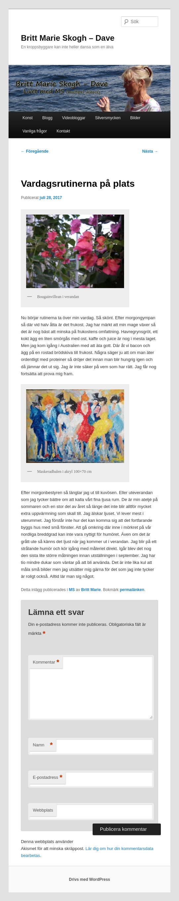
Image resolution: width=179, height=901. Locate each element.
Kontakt (63, 131)
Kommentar (46, 662)
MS (72, 589)
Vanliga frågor (34, 131)
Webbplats (43, 810)
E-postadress (47, 777)
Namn (43, 745)
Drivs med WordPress (89, 879)
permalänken (132, 589)
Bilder (135, 118)
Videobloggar (74, 118)
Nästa (150, 151)
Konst (27, 118)
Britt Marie (91, 589)
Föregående (34, 151)
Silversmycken (107, 118)
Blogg (47, 118)
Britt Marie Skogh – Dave (67, 37)
